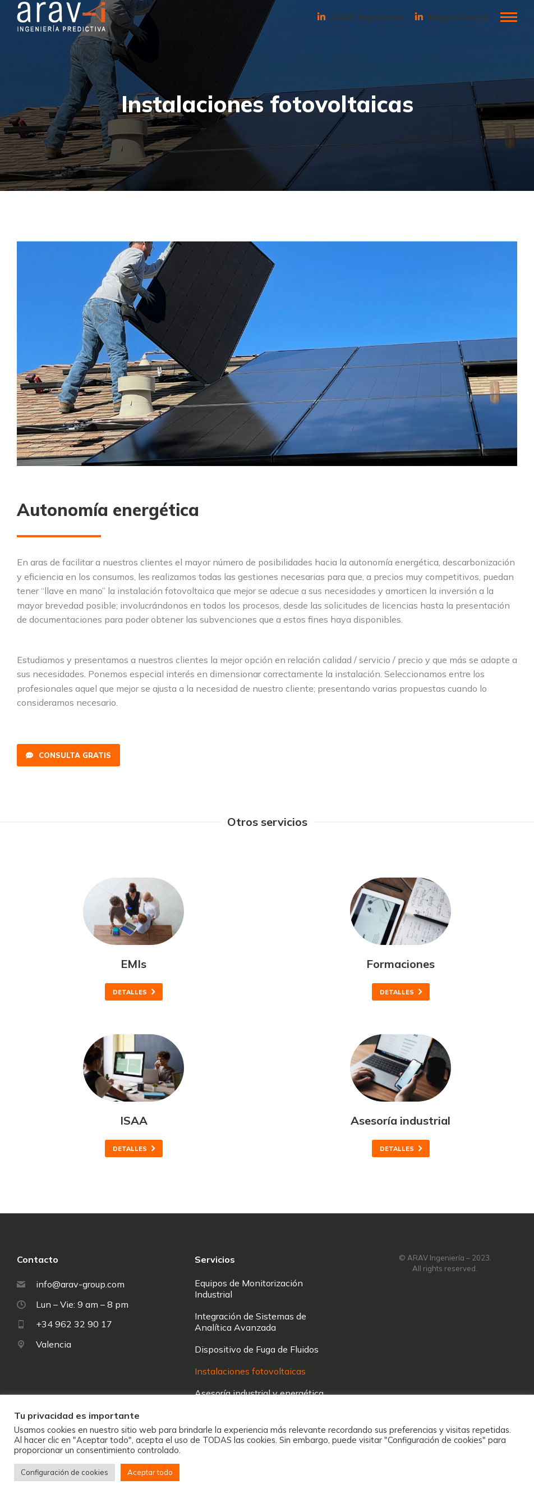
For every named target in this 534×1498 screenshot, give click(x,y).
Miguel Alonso (451, 16)
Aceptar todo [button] (150, 1472)
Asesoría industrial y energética (259, 1393)
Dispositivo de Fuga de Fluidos (257, 1349)
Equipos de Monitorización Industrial (249, 1288)
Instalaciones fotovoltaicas (250, 1371)
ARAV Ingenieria (359, 16)
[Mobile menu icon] (508, 17)
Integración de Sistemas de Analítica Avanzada (250, 1321)
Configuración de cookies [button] (64, 1472)
